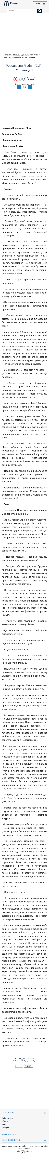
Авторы (5, 1128)
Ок (18, 1151)
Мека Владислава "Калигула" (25, 55)
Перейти (28, 1066)
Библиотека (7, 1118)
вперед (31, 79)
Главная (7, 55)
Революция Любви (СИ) (14, 57)
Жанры (5, 1121)
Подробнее (26, 1151)
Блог (4, 1124)
